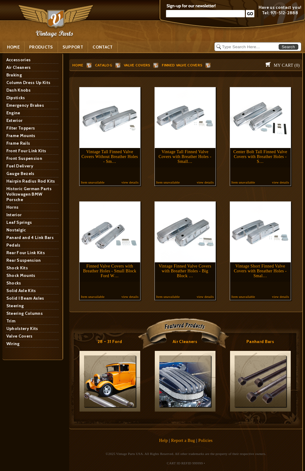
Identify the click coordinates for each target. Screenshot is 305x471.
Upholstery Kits (22, 328)
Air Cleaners (18, 67)
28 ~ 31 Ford (109, 341)
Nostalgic (16, 230)
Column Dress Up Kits (28, 82)
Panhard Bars (260, 341)
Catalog (103, 65)
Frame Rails (18, 143)
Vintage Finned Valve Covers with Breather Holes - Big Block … (185, 271)
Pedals (13, 245)
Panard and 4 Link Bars (30, 237)
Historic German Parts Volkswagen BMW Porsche (29, 194)
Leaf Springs (19, 222)
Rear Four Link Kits (25, 252)
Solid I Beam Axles (25, 298)
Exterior (14, 120)
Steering (15, 305)
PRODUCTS (41, 47)
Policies (205, 440)
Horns (12, 207)
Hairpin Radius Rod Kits (30, 181)
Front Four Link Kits (26, 150)
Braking (14, 75)
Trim (10, 321)
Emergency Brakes (25, 105)
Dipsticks (15, 97)
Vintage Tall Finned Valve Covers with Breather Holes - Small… (185, 157)
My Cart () (287, 65)
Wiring (13, 343)
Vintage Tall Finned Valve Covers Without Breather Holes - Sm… (109, 157)
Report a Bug (183, 440)
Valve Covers (19, 336)
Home (13, 47)
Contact (103, 47)
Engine (13, 113)
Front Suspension (24, 158)
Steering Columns (24, 313)
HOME (77, 65)
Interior (14, 214)
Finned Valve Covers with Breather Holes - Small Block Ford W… (109, 271)
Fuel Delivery (20, 166)
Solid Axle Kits (21, 290)
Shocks (13, 283)
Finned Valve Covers (182, 65)
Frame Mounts (21, 135)
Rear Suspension (23, 260)
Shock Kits (17, 268)
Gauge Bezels (20, 173)
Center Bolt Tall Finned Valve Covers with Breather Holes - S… (260, 157)
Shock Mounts (21, 275)
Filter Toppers (20, 128)
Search (288, 47)
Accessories (18, 59)
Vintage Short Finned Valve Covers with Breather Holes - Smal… (260, 271)
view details (129, 182)
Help (163, 440)
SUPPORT (73, 47)
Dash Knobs (18, 90)
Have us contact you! (280, 7)
